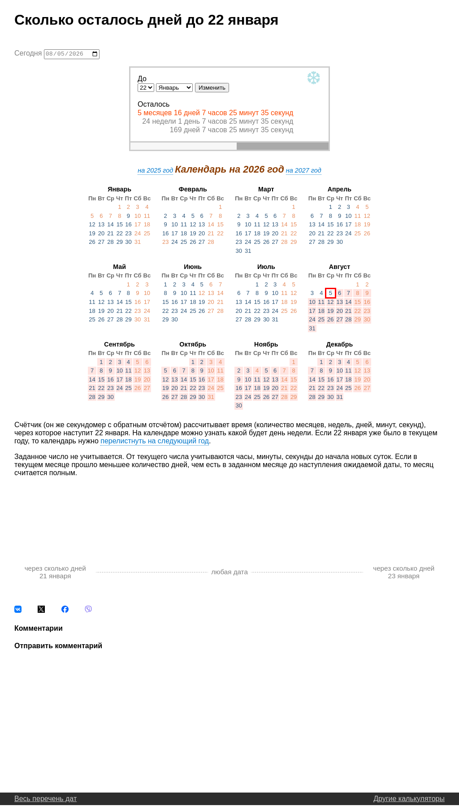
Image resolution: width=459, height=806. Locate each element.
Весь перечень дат (45, 799)
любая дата (229, 573)
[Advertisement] (229, 512)
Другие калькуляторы (409, 799)
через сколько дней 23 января (403, 573)
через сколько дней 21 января (55, 573)
